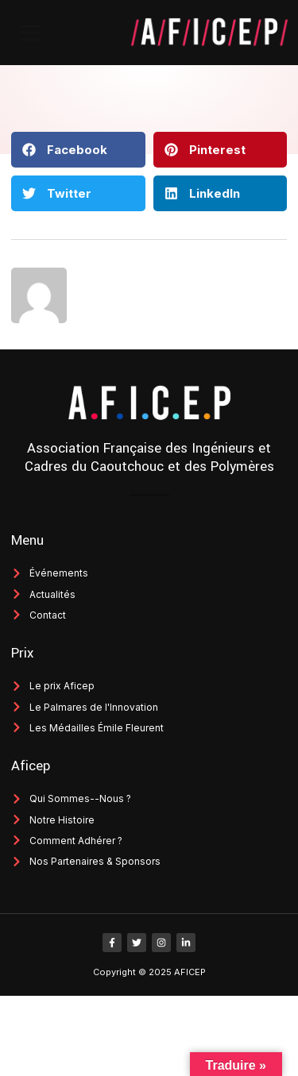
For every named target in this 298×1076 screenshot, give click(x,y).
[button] (30, 32)
